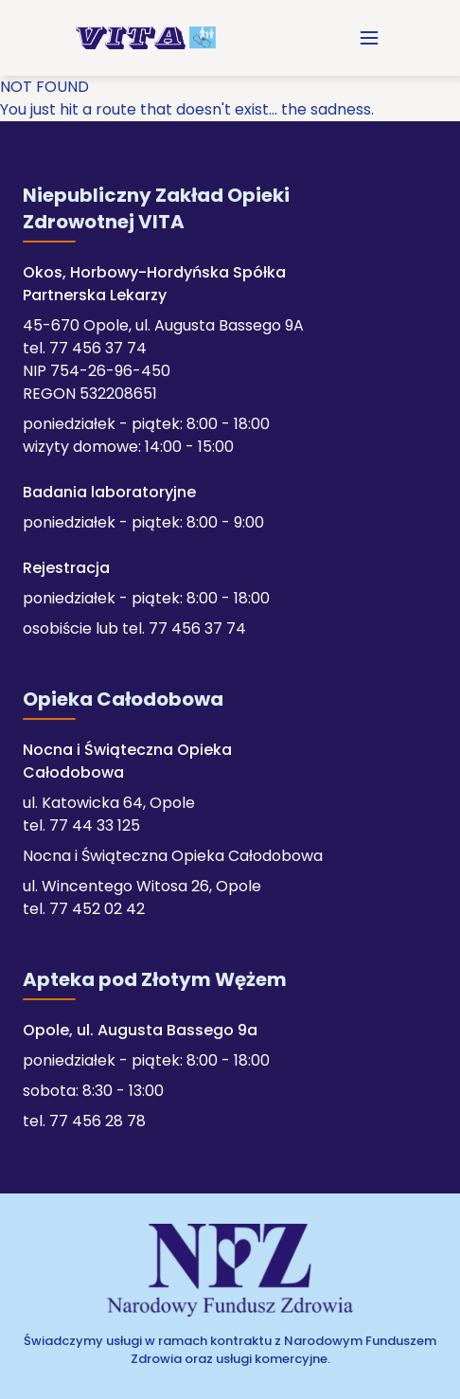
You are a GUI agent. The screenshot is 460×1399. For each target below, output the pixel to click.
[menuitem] (369, 38)
